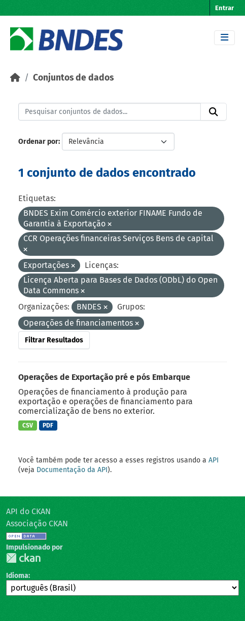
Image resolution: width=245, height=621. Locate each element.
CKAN (23, 558)
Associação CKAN (37, 523)
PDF (48, 425)
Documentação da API (72, 469)
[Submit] (213, 112)
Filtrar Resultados (54, 340)
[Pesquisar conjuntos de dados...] (109, 112)
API (213, 460)
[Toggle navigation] (224, 37)
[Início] (15, 77)
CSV (27, 425)
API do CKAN (28, 511)
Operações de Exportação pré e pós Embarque (104, 377)
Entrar (224, 8)
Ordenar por (38, 141)
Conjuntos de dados (73, 77)
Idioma (17, 575)
